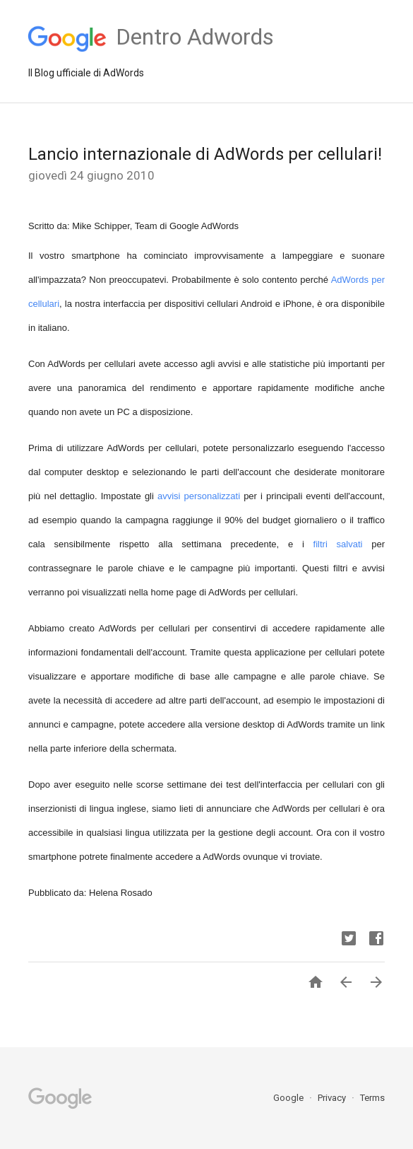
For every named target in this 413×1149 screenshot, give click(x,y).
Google (289, 1097)
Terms (372, 1097)
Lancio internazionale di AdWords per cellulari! (205, 154)
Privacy (333, 1097)
